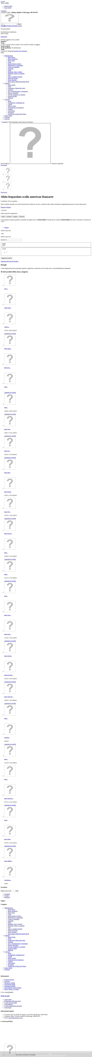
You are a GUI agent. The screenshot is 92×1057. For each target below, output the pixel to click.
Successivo (4, 192)
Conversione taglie (9, 984)
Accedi (3, 1)
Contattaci (4, 11)
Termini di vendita (9, 983)
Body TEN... (7, 512)
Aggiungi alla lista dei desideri (9, 261)
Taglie (4, 243)
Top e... (6, 288)
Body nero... (7, 367)
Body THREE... (8, 861)
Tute (9, 75)
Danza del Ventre (13, 78)
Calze (9, 62)
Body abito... (7, 472)
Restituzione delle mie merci (12, 1001)
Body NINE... (7, 839)
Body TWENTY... (8, 798)
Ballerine (10, 98)
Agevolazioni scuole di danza (12, 987)
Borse (9, 101)
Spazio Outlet (8, 115)
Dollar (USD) (8, 6)
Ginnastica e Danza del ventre (16, 88)
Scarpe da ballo (12, 96)
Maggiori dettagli (6, 207)
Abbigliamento (8, 55)
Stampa (6, 227)
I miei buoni (7, 1007)
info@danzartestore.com (16, 1018)
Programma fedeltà (9, 986)
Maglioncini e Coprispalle (15, 65)
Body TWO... (7, 615)
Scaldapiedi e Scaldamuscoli (16, 103)
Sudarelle (10, 68)
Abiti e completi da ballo (15, 77)
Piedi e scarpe (12, 106)
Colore (4, 249)
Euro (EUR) (7, 8)
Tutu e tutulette (12, 80)
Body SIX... (7, 451)
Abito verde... (7, 308)
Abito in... (6, 327)
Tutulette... (7, 737)
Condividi (8, 216)
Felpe (9, 70)
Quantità (3, 240)
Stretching (11, 112)
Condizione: (4, 201)
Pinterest (21, 216)
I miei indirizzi (8, 1004)
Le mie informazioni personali (13, 1006)
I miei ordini (8, 999)
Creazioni (7, 117)
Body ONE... (7, 429)
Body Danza (11, 57)
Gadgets (10, 109)
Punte (9, 86)
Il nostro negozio (9, 979)
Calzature (7, 83)
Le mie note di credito (10, 1002)
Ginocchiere (11, 111)
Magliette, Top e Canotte (15, 72)
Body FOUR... (8, 492)
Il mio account (5, 996)
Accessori (7, 99)
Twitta (3, 216)
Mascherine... (7, 880)
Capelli (10, 104)
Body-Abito (11, 60)
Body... (6, 387)
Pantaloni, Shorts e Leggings (16, 73)
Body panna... (7, 348)
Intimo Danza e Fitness (14, 64)
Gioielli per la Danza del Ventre (17, 114)
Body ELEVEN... (8, 675)
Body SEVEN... (8, 533)
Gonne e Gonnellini (13, 67)
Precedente (4, 165)
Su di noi (7, 119)
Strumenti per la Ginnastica (16, 107)
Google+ (15, 216)
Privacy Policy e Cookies (11, 989)
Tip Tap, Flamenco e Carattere (16, 94)
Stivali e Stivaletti (13, 93)
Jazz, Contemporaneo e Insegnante (18, 91)
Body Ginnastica (13, 59)
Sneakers (10, 90)
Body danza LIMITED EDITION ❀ (18, 81)
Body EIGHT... (8, 656)
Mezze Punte (11, 85)
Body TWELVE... (8, 697)
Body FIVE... (7, 634)
